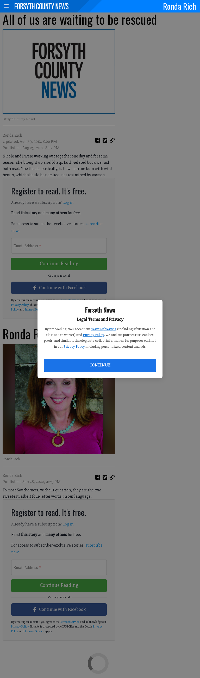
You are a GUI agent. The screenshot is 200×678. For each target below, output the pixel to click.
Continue (100, 365)
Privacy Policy (93, 335)
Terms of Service (103, 329)
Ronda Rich (179, 6)
